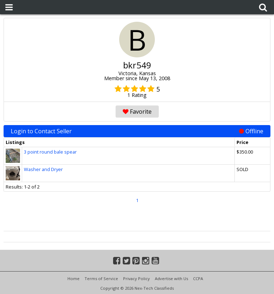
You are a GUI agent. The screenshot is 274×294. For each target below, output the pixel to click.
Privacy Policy (136, 278)
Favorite (137, 111)
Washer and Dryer (43, 169)
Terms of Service (101, 278)
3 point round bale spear (50, 152)
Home (73, 278)
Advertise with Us (171, 278)
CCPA (198, 278)
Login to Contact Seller (137, 131)
